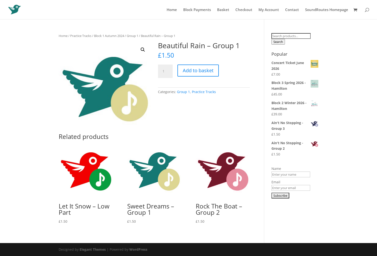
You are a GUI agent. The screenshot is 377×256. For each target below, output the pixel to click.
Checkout (243, 10)
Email (275, 182)
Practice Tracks (80, 36)
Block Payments (197, 10)
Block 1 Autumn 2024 (109, 36)
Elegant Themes (93, 249)
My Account (268, 10)
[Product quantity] (165, 71)
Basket (223, 10)
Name (276, 168)
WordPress (138, 249)
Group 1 (132, 36)
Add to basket (198, 70)
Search (278, 42)
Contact (292, 10)
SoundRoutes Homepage (326, 10)
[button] (142, 49)
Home (172, 10)
